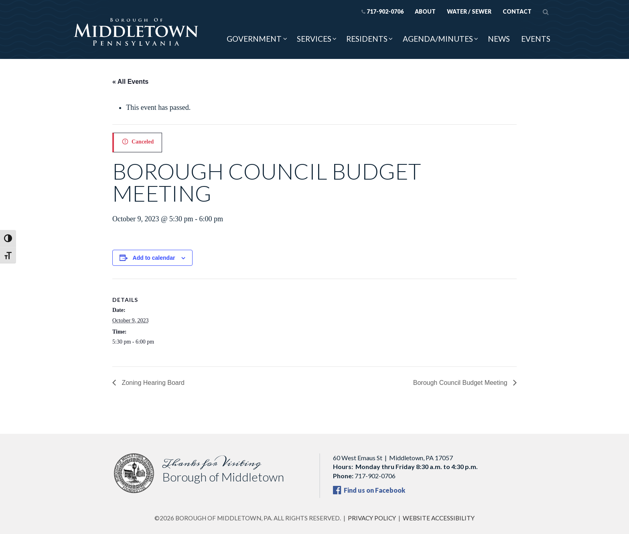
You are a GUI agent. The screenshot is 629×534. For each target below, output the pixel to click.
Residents (367, 38)
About (425, 11)
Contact (517, 11)
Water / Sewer (469, 11)
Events (535, 38)
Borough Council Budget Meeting (461, 382)
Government (254, 38)
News (499, 38)
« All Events (130, 81)
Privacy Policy (372, 518)
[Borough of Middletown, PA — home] (136, 32)
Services (314, 38)
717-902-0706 (382, 11)
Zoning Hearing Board (152, 382)
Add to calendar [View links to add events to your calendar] (154, 258)
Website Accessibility (439, 518)
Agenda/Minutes (438, 38)
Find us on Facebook (369, 490)
